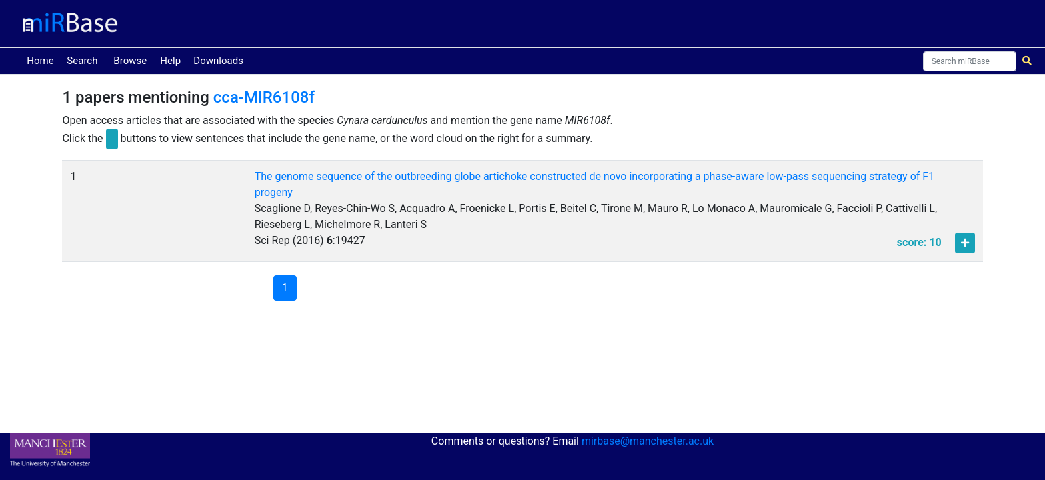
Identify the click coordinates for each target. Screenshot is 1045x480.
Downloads (218, 61)
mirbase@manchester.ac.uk (648, 441)
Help (170, 61)
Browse (130, 61)
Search (82, 61)
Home (42, 60)
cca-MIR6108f (264, 97)
